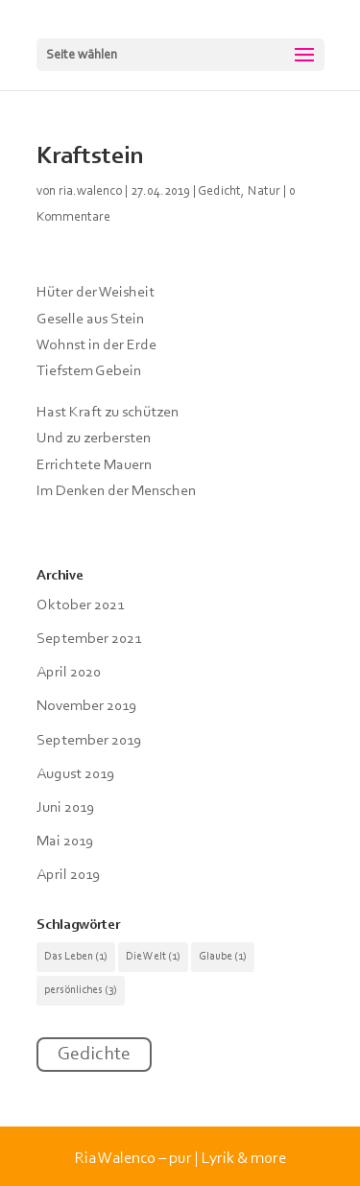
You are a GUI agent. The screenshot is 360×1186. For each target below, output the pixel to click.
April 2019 (68, 875)
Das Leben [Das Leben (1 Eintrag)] (76, 956)
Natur (264, 192)
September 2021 (88, 639)
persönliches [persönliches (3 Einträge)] (80, 990)
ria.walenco (90, 192)
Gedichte (94, 1054)
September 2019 (88, 740)
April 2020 (68, 672)
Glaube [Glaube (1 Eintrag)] (223, 956)
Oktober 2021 (80, 605)
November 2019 (86, 706)
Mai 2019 (64, 841)
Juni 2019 (65, 808)
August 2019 (75, 774)
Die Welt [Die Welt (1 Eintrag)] (153, 956)
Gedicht (219, 192)
